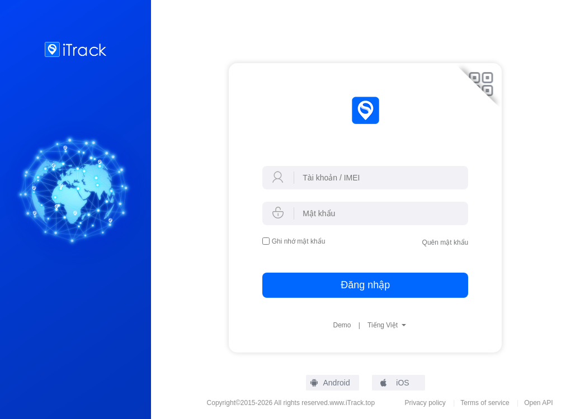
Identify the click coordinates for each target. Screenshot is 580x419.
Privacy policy (424, 403)
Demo (342, 325)
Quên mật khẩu (445, 242)
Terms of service (484, 403)
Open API (538, 403)
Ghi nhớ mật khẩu (299, 241)
